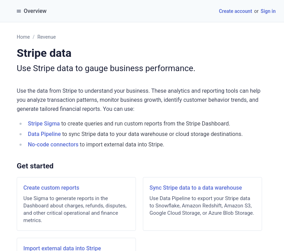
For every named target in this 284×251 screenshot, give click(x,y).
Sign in (268, 11)
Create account (235, 11)
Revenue (46, 37)
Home (23, 37)
